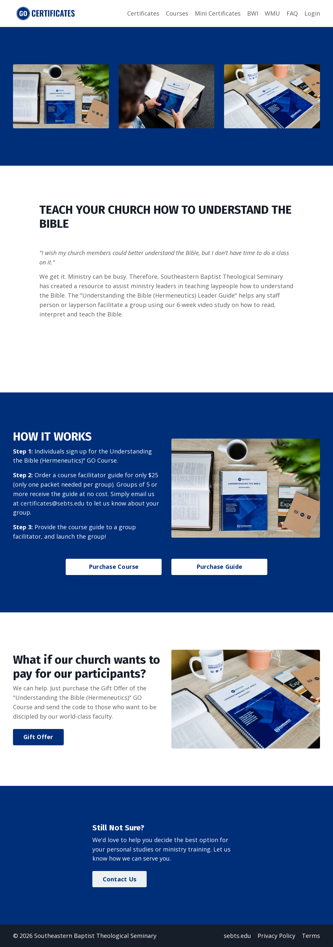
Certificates (143, 13)
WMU (272, 13)
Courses (177, 13)
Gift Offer (38, 737)
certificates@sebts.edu (52, 503)
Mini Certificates (218, 13)
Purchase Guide (219, 566)
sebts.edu (237, 936)
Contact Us (120, 879)
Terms (311, 936)
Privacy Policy (276, 936)
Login (312, 13)
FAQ (292, 13)
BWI (252, 13)
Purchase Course (114, 566)
